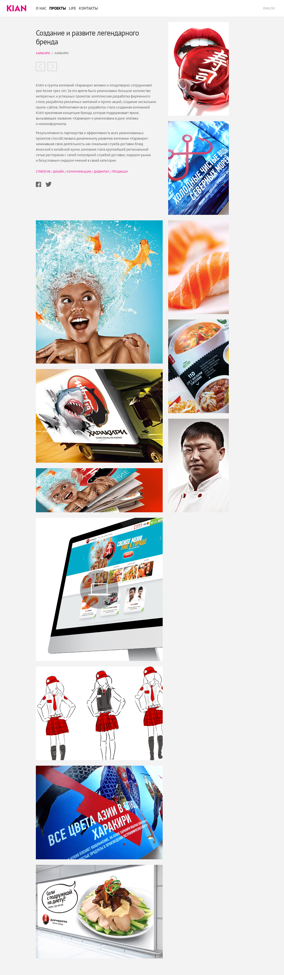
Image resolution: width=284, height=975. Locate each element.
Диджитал (101, 172)
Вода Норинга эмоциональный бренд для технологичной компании (40, 66)
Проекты (57, 8)
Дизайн (58, 172)
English (269, 8)
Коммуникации (79, 172)
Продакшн (120, 172)
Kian (16, 8)
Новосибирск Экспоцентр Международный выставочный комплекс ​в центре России (52, 66)
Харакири (43, 53)
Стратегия (43, 172)
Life (72, 8)
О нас (41, 8)
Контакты (88, 8)
